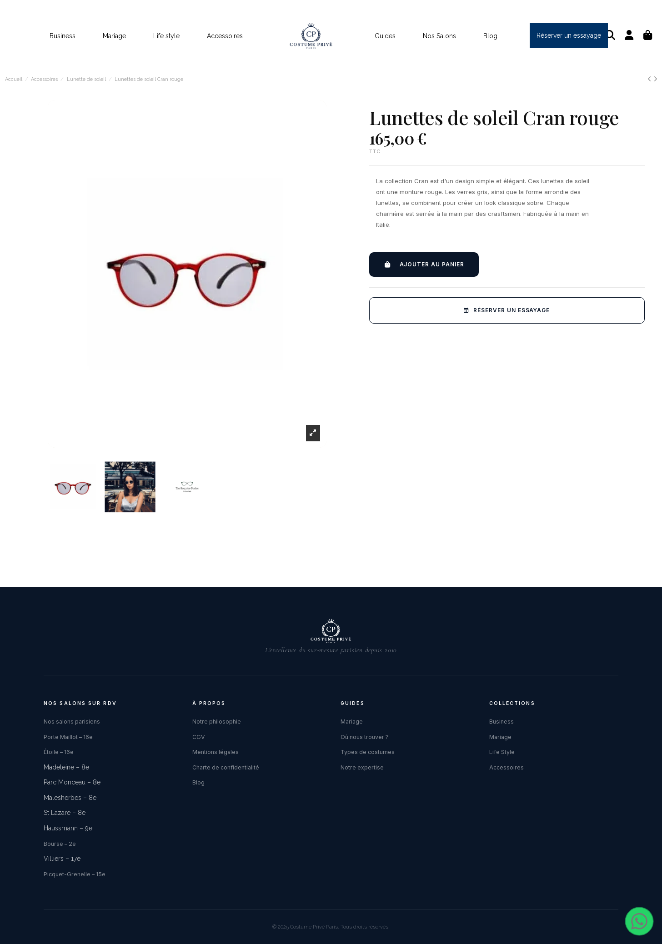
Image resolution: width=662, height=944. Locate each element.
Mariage (352, 721)
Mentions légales (215, 752)
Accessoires (506, 767)
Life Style (502, 752)
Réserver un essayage (507, 310)
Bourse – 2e (60, 843)
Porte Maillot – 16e (68, 737)
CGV (198, 737)
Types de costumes (368, 752)
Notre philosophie (216, 721)
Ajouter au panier (424, 264)
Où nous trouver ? (365, 737)
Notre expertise (362, 767)
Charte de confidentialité (225, 767)
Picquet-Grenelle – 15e (74, 874)
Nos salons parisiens (72, 721)
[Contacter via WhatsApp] (639, 921)
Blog (198, 782)
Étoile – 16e (59, 752)
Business (501, 721)
